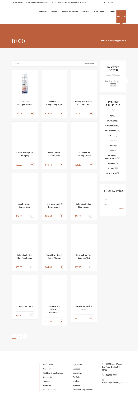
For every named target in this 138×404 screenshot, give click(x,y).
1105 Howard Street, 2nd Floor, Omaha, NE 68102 (70, 2)
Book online (121, 17)
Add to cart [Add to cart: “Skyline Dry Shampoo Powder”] (32, 113)
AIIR (111, 116)
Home (103, 41)
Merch (111, 141)
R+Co (111, 151)
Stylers (111, 168)
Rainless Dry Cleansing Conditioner (54, 309)
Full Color (77, 377)
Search (113, 85)
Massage (76, 369)
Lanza (110, 136)
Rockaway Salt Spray (25, 306)
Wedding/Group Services (69, 11)
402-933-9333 (18, 2)
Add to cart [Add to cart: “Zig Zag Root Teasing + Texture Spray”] (91, 113)
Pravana (111, 146)
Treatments (111, 173)
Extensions (77, 373)
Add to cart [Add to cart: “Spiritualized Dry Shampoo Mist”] (91, 267)
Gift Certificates (99, 11)
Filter (121, 209)
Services (54, 11)
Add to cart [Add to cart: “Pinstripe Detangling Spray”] (91, 318)
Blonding (76, 385)
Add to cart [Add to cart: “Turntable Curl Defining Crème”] (91, 164)
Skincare (111, 163)
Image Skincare (111, 126)
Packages (112, 11)
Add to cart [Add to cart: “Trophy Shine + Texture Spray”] (32, 216)
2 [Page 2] (19, 336)
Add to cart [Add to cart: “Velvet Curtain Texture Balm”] (61, 164)
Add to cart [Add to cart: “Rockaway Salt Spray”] (32, 315)
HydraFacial (77, 365)
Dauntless (111, 121)
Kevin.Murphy (110, 131)
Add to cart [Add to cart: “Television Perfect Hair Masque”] (91, 216)
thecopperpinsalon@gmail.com (38, 2)
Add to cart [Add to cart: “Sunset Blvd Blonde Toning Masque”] (61, 267)
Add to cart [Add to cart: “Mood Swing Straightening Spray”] (61, 113)
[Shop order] (89, 63)
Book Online (42, 11)
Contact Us (47, 377)
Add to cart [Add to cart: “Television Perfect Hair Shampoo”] (61, 216)
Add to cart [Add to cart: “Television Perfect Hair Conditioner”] (32, 267)
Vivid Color (77, 381)
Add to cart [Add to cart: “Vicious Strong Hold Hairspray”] (32, 164)
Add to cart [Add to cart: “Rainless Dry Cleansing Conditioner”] (61, 321)
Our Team (86, 11)
